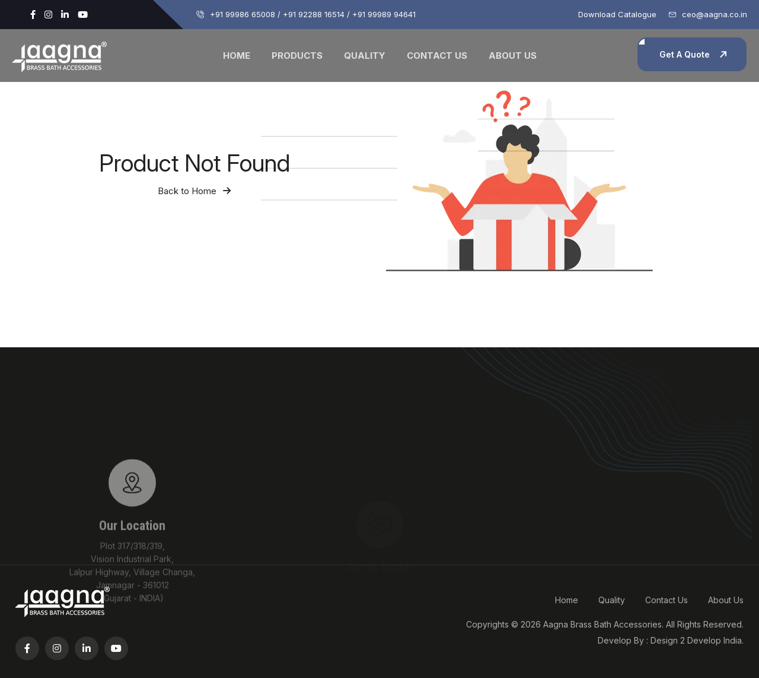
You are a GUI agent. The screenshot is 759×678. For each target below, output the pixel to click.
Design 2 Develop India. (697, 640)
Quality (364, 55)
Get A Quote (684, 54)
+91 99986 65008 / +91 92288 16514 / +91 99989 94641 (313, 14)
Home (236, 55)
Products (297, 55)
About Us (513, 55)
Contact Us (437, 55)
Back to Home (194, 191)
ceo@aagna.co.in (714, 14)
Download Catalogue (617, 14)
